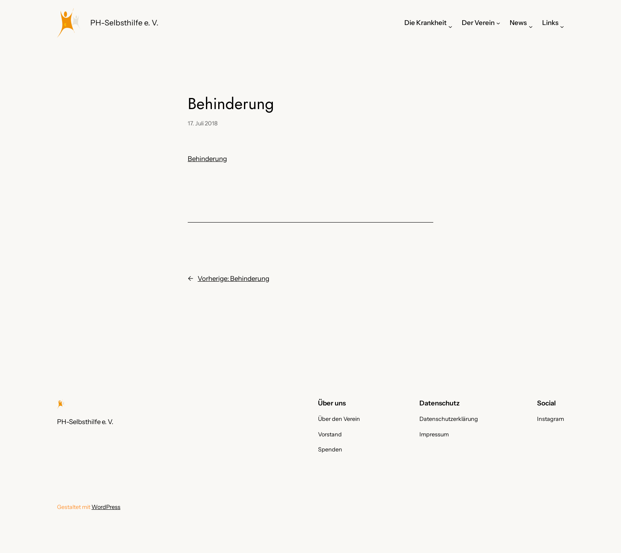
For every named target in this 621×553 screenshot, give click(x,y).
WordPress (105, 507)
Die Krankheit (425, 23)
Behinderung (207, 159)
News (518, 23)
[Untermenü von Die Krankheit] (450, 27)
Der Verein (478, 23)
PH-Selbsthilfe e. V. (124, 22)
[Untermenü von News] (531, 27)
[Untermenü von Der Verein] (498, 23)
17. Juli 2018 (202, 123)
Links (550, 23)
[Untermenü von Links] (562, 27)
